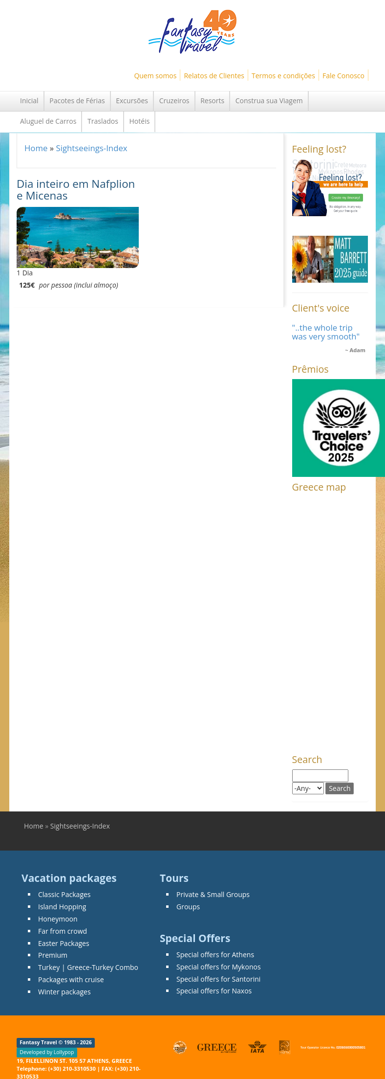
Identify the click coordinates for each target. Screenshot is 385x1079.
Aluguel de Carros (48, 121)
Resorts (212, 100)
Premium (52, 955)
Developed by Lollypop (47, 1052)
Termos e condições (283, 75)
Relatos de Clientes (214, 75)
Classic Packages (64, 894)
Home (35, 148)
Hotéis (139, 121)
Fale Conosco (343, 75)
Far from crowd (62, 931)
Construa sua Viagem (269, 100)
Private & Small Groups (213, 894)
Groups (188, 906)
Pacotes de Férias (77, 100)
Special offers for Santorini (218, 979)
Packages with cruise (71, 979)
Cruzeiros (174, 100)
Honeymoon (58, 918)
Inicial (29, 100)
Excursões (132, 100)
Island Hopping (62, 906)
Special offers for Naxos (214, 990)
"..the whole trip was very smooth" (326, 332)
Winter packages (64, 991)
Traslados (102, 121)
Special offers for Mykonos (218, 966)
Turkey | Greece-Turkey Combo (88, 967)
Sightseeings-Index (91, 148)
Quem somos (155, 75)
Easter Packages (63, 943)
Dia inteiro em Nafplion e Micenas (76, 189)
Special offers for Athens (215, 954)
